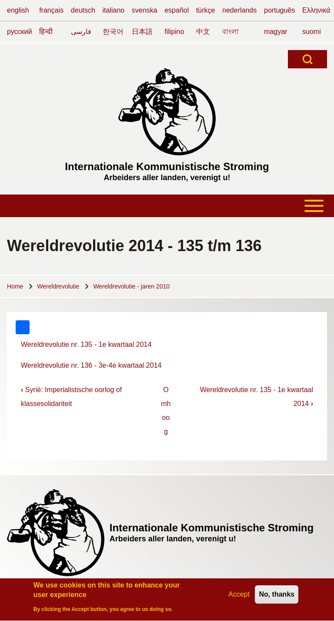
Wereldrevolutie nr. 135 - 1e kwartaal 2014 (86, 344)
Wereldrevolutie (58, 286)
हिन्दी (46, 31)
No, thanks (276, 596)
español (176, 10)
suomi (311, 31)
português (279, 10)
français (51, 10)
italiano (114, 10)
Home (15, 286)
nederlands (239, 10)
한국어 (113, 31)
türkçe (205, 10)
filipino (174, 31)
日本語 (142, 31)
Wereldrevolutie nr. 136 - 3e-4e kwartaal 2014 (91, 365)
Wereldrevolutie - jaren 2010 (131, 286)
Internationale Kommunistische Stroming (167, 166)
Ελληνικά (316, 10)
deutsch (83, 10)
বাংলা (230, 31)
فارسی (81, 31)
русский (19, 31)
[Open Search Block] (307, 59)
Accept (239, 596)
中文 (203, 31)
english (18, 10)
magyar (275, 31)
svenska (144, 10)
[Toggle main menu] (167, 206)
